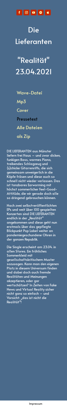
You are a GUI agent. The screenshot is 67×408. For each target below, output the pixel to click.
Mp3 (21, 101)
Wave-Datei (29, 92)
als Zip (23, 136)
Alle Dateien (29, 127)
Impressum (35, 403)
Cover (22, 110)
